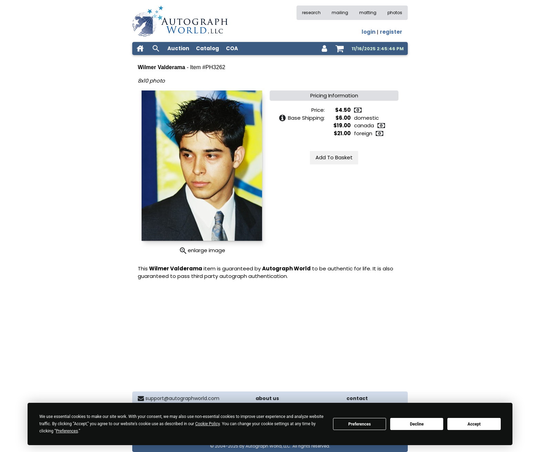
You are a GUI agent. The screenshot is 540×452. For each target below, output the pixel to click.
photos (394, 12)
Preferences (359, 424)
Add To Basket (334, 157)
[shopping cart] (339, 48)
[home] (140, 48)
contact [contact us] (357, 398)
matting (367, 12)
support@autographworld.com (182, 398)
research (311, 12)
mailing (340, 12)
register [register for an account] (391, 31)
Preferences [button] (67, 431)
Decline (417, 424)
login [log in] (368, 31)
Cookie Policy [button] (207, 423)
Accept (474, 424)
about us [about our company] (267, 398)
